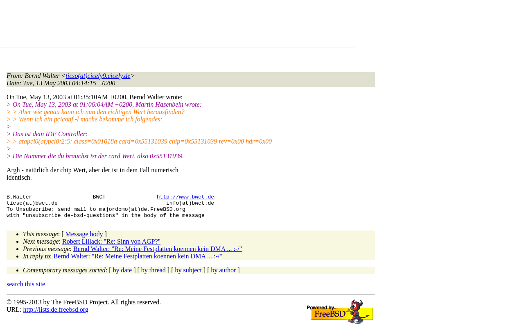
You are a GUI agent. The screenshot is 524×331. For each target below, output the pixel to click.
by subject (188, 276)
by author (223, 276)
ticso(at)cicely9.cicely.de (98, 75)
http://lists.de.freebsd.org (55, 315)
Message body (84, 240)
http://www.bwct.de (185, 199)
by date (122, 276)
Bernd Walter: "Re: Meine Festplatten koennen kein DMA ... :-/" (157, 254)
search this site (26, 290)
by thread (153, 276)
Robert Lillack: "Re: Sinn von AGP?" (111, 247)
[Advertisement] (156, 25)
